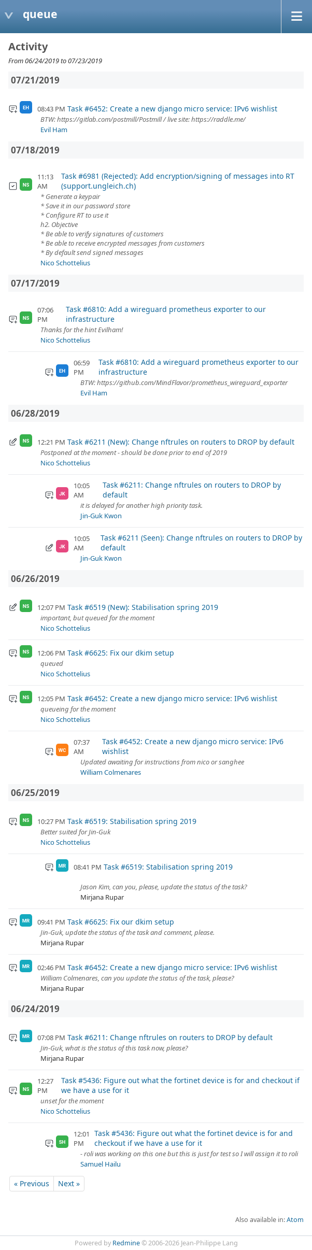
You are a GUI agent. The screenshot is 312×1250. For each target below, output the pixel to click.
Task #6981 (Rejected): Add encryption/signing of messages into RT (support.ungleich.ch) (177, 181)
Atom (295, 1219)
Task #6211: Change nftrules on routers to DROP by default (192, 490)
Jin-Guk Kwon (101, 515)
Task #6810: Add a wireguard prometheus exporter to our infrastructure (166, 314)
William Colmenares (110, 772)
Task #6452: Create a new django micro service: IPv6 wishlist (172, 108)
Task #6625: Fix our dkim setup (120, 653)
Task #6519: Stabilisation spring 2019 (131, 821)
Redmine (126, 1243)
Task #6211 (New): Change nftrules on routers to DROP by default (180, 442)
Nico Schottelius (65, 262)
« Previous (31, 1183)
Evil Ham (53, 129)
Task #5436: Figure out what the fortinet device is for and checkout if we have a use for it (180, 1085)
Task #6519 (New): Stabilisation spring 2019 (142, 607)
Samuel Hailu (100, 1164)
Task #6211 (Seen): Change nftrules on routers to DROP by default (201, 542)
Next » (69, 1183)
